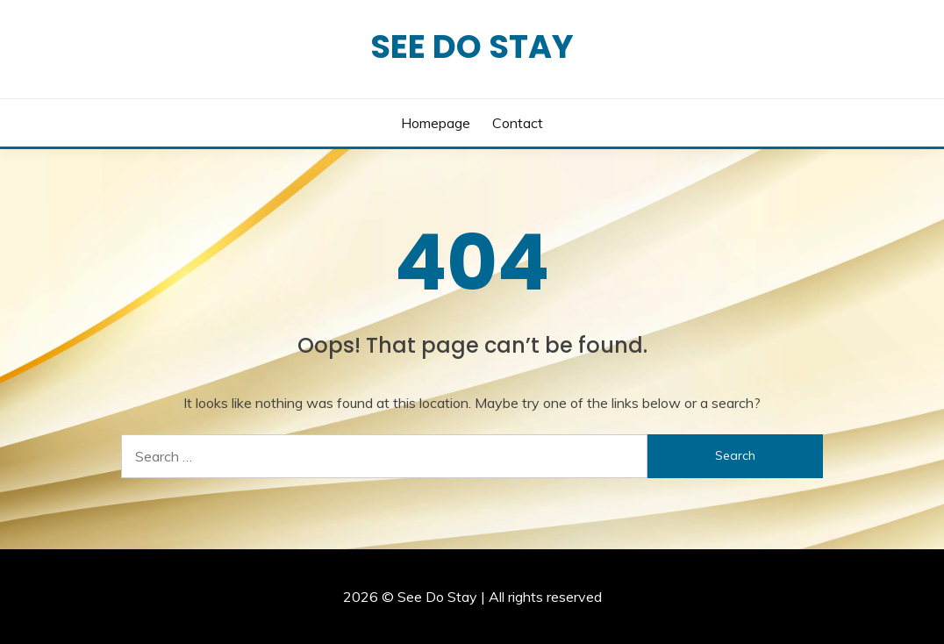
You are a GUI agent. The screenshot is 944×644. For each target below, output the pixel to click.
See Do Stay (472, 46)
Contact (517, 123)
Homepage (435, 123)
